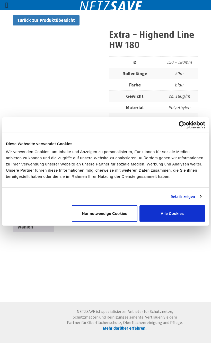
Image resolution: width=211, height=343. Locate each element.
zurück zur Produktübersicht (46, 20)
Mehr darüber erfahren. (125, 328)
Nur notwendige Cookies (104, 213)
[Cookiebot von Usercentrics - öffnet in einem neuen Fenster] (182, 125)
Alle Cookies (172, 213)
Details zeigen (183, 196)
